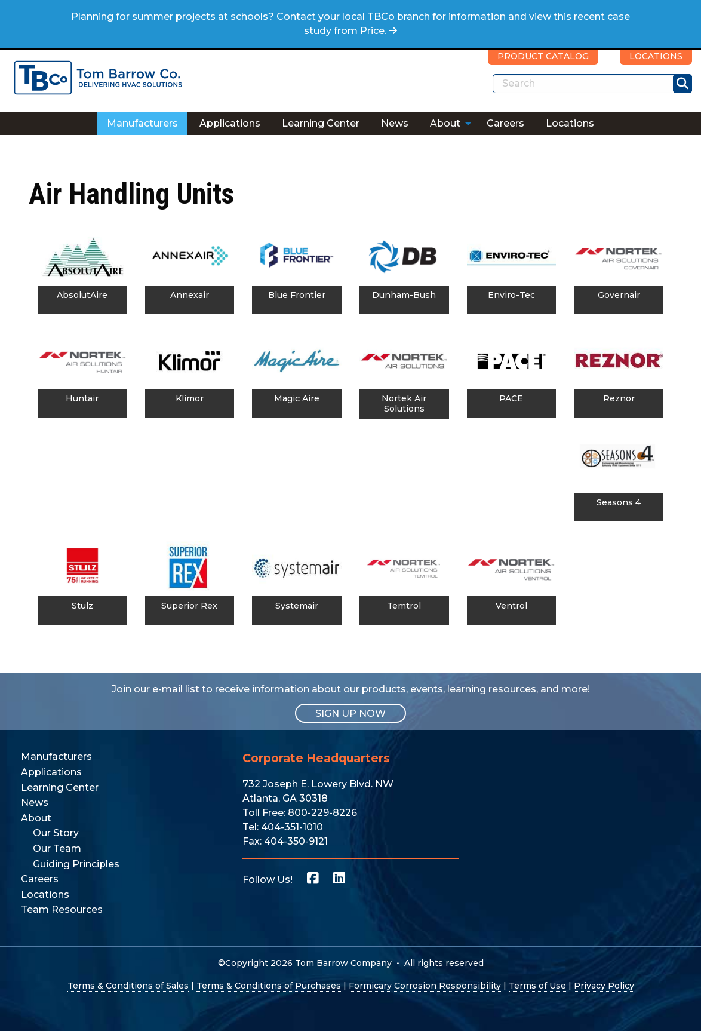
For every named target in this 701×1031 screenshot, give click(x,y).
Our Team (57, 848)
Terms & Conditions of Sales (128, 985)
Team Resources (62, 909)
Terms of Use (537, 985)
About (445, 123)
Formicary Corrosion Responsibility (425, 985)
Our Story (56, 833)
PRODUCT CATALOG (543, 56)
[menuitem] (142, 123)
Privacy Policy (604, 985)
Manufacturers (142, 123)
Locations (570, 123)
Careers (505, 123)
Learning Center (320, 123)
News (394, 123)
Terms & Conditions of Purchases (268, 985)
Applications (229, 123)
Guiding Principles (76, 864)
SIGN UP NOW (350, 713)
